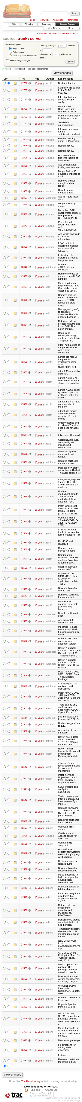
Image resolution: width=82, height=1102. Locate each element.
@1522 (24, 878)
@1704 (24, 99)
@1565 (24, 631)
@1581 (24, 559)
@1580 (24, 568)
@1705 (24, 90)
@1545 (24, 741)
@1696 (24, 158)
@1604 (24, 325)
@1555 (24, 708)
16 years (39, 471)
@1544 (24, 754)
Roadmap (46, 24)
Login (32, 20)
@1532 (24, 853)
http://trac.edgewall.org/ (69, 1100)
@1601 (24, 362)
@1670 (24, 226)
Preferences (72, 20)
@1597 (24, 404)
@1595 (24, 426)
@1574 (24, 614)
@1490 (24, 1040)
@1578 (24, 589)
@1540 (24, 800)
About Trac (58, 20)
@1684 (24, 205)
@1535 (24, 844)
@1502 (24, 979)
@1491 (24, 1032)
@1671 (24, 214)
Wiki (14, 24)
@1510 (24, 897)
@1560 (24, 664)
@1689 (24, 183)
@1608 (24, 276)
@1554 (24, 718)
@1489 (24, 1050)
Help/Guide (44, 20)
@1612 (24, 258)
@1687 (24, 198)
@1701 (24, 123)
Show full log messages (18, 61)
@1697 (24, 150)
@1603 (24, 337)
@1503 (24, 968)
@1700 (24, 132)
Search (71, 28)
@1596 (24, 415)
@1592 (24, 454)
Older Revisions (68, 33)
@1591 (24, 462)
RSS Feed (34, 1090)
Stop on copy (16, 48)
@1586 (24, 521)
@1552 (24, 731)
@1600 (24, 372)
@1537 (24, 828)
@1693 (24, 174)
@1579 (24, 579)
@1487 (24, 1061)
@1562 (24, 641)
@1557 (24, 696)
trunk (22, 38)
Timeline (29, 24)
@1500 (24, 999)
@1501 (24, 990)
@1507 (24, 933)
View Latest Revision (47, 33)
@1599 (24, 382)
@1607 (24, 287)
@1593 (24, 444)
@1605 (24, 313)
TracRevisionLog (30, 1081)
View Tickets (54, 28)
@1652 (24, 247)
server (36, 38)
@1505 (24, 956)
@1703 (24, 109)
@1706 (24, 83)
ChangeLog (51, 1090)
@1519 (24, 888)
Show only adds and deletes (23, 55)
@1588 (24, 496)
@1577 (24, 596)
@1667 (24, 236)
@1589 (24, 483)
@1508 (24, 922)
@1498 (24, 1019)
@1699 (24, 139)
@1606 (24, 300)
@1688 (24, 191)
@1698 (24, 145)
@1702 (24, 117)
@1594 (24, 435)
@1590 (24, 471)
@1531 (24, 862)
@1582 (24, 549)
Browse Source (67, 24)
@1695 (24, 166)
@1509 (24, 910)
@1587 (24, 510)
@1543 (24, 767)
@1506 (24, 945)
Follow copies (16, 52)
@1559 (24, 675)
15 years (39, 83)
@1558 (24, 686)
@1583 (24, 542)
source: (10, 38)
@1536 (24, 836)
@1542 (24, 779)
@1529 (24, 869)
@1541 (24, 789)
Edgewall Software (41, 1096)
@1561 (24, 652)
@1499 (24, 1007)
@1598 (24, 393)
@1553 (24, 724)
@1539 (24, 812)
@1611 (24, 267)
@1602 (24, 349)
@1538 (24, 821)
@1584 (24, 533)
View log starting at (53, 46)
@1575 (24, 605)
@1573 (24, 621)
